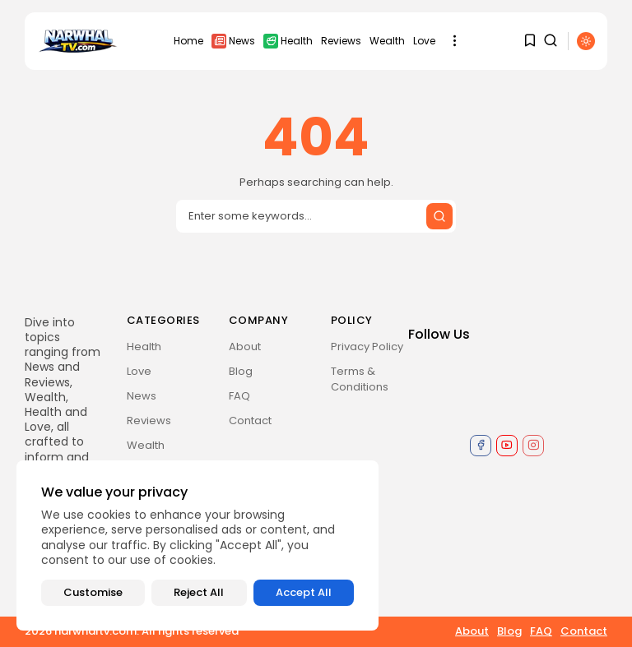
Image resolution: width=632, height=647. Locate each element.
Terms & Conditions (359, 379)
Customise (93, 592)
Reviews (341, 41)
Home (188, 41)
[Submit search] (439, 216)
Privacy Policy (367, 346)
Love (424, 41)
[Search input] (316, 216)
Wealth (387, 41)
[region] (197, 545)
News (233, 41)
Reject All (199, 592)
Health (288, 41)
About (245, 346)
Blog (241, 371)
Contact (250, 420)
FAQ (239, 396)
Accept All (304, 592)
